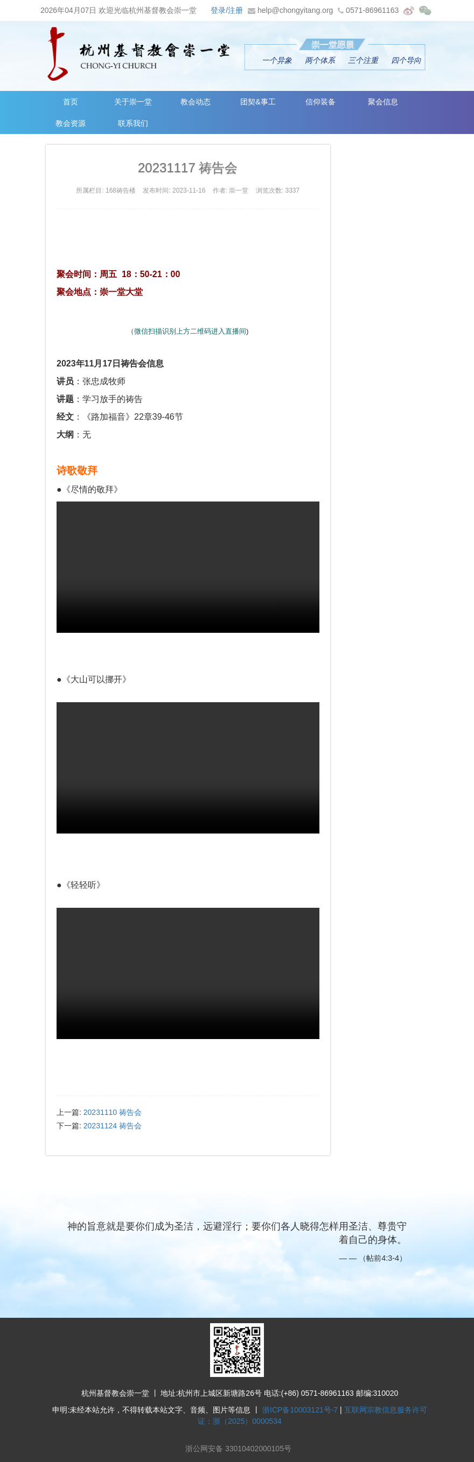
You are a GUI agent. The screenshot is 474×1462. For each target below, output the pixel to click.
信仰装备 (327, 101)
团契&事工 (263, 101)
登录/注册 (227, 10)
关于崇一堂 (135, 101)
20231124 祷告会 (112, 1125)
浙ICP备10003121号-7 (300, 1410)
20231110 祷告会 (112, 1112)
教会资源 (72, 123)
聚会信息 (392, 101)
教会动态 (199, 101)
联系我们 (135, 123)
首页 (71, 101)
